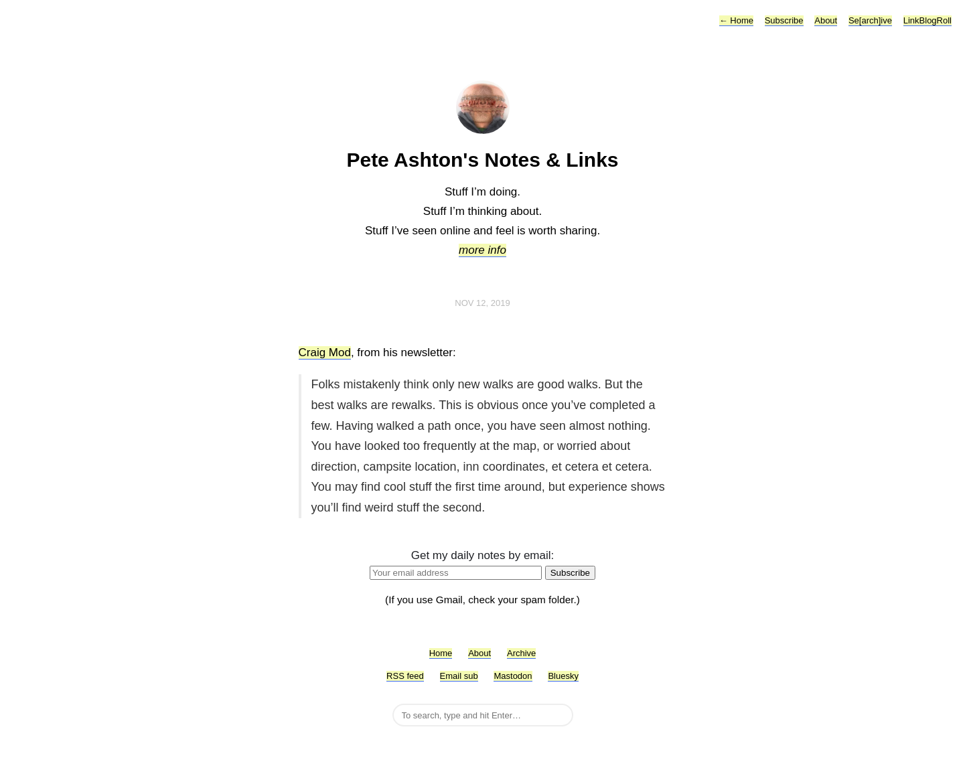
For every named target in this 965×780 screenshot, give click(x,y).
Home (736, 20)
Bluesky (563, 676)
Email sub (459, 676)
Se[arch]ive (870, 20)
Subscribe (784, 20)
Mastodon (513, 676)
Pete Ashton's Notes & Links (482, 160)
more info (482, 250)
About (825, 20)
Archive (521, 653)
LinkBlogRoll (927, 20)
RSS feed (405, 676)
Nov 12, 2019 (482, 303)
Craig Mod (325, 352)
